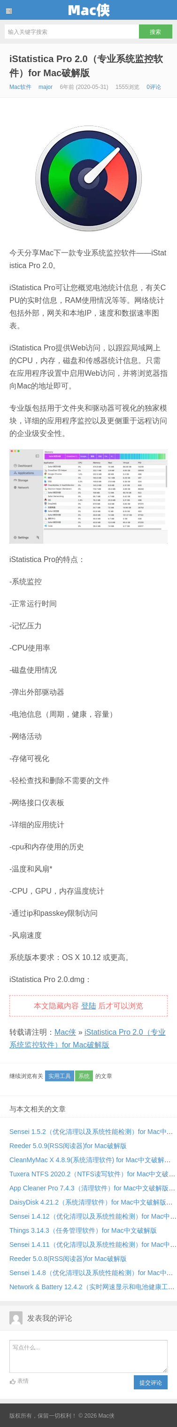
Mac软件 (20, 87)
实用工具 (59, 1076)
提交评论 (150, 1382)
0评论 (153, 87)
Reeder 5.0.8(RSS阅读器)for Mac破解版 (68, 1258)
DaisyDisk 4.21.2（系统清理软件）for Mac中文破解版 (87, 1202)
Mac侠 (88, 10)
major (45, 87)
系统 (84, 1076)
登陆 (88, 1006)
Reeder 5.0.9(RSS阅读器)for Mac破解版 (68, 1146)
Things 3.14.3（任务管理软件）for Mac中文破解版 (83, 1230)
